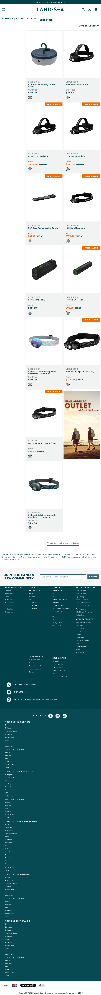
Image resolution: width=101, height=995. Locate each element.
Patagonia (9, 728)
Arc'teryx (8, 734)
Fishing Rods (81, 594)
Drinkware (80, 628)
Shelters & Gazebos (59, 599)
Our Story (33, 663)
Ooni (7, 781)
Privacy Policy (57, 667)
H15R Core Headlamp (76, 156)
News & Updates (35, 669)
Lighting (55, 596)
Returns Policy (58, 664)
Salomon (8, 740)
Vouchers (55, 617)
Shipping (55, 661)
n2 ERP (80, 993)
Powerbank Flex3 (74, 300)
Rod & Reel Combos (83, 606)
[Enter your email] (63, 576)
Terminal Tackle (82, 600)
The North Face (11, 731)
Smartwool (9, 764)
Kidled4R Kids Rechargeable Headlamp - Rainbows (42, 372)
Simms (8, 761)
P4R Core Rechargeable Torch (43, 228)
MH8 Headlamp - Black (77, 84)
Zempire (8, 827)
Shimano (8, 886)
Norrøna (8, 755)
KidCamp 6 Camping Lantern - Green (43, 85)
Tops (7, 597)
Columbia (9, 746)
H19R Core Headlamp (38, 156)
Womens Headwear (59, 626)
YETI (7, 743)
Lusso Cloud (9, 737)
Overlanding (81, 646)
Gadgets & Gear (58, 623)
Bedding (55, 602)
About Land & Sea (35, 666)
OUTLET (79, 643)
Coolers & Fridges (82, 640)
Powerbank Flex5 (36, 300)
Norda (7, 752)
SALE (78, 649)
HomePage (7, 18)
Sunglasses (80, 652)
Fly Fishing (80, 597)
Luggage (79, 631)
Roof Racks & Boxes (83, 622)
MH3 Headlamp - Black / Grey (42, 443)
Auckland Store (35, 660)
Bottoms (8, 600)
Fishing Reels (81, 591)
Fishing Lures (81, 609)
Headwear (9, 612)
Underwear (9, 603)
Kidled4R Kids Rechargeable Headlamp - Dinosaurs (42, 516)
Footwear (8, 594)
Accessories (9, 606)
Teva (7, 767)
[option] (30, 97)
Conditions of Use (58, 670)
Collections (9, 609)
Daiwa (7, 725)
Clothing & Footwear (84, 612)
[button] (3, 9)
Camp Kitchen (58, 605)
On (6, 758)
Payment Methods (59, 676)
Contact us (33, 672)
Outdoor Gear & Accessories (58, 613)
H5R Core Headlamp (75, 228)
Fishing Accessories (83, 603)
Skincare (79, 634)
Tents (54, 593)
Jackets (8, 591)
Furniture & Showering (61, 608)
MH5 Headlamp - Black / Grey (80, 371)
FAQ (54, 673)
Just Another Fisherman (14, 749)
